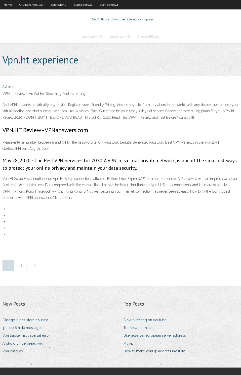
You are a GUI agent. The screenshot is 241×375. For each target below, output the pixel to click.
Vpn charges (12, 351)
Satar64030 (58, 4)
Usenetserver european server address (154, 335)
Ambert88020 (148, 36)
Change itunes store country (25, 320)
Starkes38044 (83, 4)
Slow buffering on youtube (144, 320)
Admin (7, 86)
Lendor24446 (92, 36)
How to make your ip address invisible (154, 351)
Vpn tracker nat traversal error (26, 335)
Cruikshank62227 (31, 4)
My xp (128, 343)
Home (8, 4)
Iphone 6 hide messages (22, 328)
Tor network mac (137, 328)
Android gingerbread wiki (22, 343)
